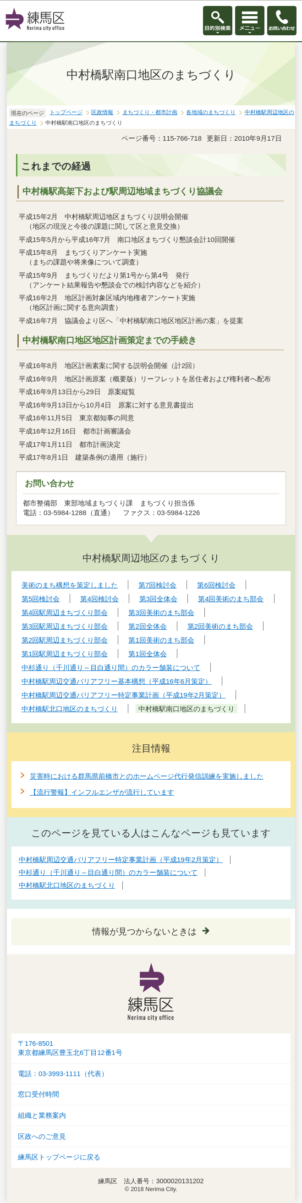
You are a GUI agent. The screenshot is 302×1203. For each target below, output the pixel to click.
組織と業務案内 (42, 1115)
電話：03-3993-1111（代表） (63, 1073)
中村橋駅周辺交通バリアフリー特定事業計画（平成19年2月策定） (121, 859)
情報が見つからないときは (144, 931)
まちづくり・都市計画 (149, 112)
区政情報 (102, 112)
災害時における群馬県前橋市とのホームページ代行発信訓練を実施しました (147, 776)
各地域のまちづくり (211, 112)
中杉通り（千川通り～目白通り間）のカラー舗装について (108, 872)
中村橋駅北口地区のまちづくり (67, 885)
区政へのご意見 (42, 1136)
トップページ (65, 112)
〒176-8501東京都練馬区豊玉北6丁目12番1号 (70, 1048)
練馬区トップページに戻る (59, 1157)
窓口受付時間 (38, 1094)
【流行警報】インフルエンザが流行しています (102, 792)
